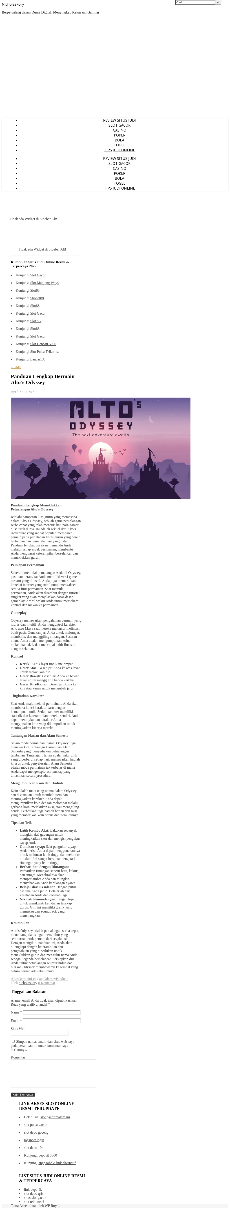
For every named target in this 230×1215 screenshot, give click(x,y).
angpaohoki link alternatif (56, 1168)
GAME (16, 367)
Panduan (62, 979)
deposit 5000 (47, 1161)
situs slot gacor (35, 1203)
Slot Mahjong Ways (44, 283)
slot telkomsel (34, 1207)
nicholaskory (28, 983)
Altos (15, 979)
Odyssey (50, 979)
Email (16, 1021)
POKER (119, 135)
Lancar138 (37, 359)
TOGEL (119, 145)
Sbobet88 (37, 298)
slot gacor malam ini (55, 1122)
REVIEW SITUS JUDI (119, 120)
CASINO (119, 130)
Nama (16, 1012)
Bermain (25, 979)
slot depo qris (33, 1199)
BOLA (119, 140)
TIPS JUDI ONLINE (119, 150)
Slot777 (35, 321)
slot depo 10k (33, 1153)
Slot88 (35, 290)
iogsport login (34, 1145)
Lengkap (37, 979)
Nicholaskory (13, 4)
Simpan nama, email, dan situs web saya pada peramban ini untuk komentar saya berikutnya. (42, 1046)
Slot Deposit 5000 (43, 344)
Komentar (18, 1057)
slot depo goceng (36, 1138)
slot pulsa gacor (35, 1130)
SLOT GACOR (119, 125)
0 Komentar (46, 983)
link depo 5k (33, 1195)
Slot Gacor (38, 275)
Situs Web (18, 1029)
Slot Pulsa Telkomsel (45, 352)
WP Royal (52, 1211)
